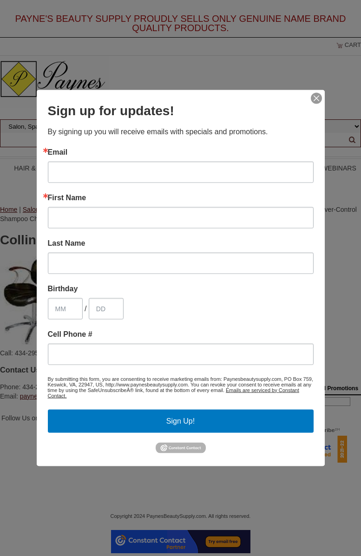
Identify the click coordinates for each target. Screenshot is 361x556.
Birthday (63, 288)
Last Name (66, 243)
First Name (67, 197)
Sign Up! (180, 421)
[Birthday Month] (65, 308)
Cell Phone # (70, 334)
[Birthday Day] (106, 308)
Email (58, 152)
